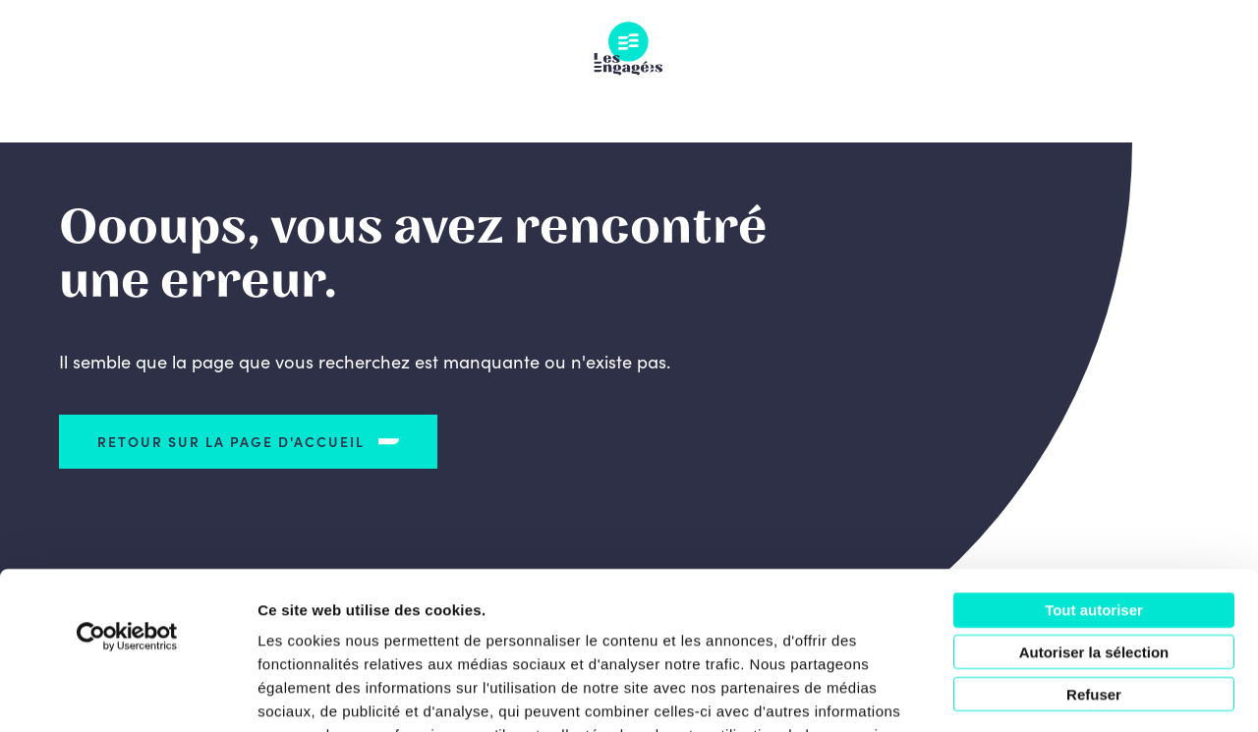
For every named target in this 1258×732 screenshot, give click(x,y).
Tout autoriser (1094, 488)
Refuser (1093, 573)
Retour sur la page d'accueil (232, 441)
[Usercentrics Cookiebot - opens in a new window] (127, 516)
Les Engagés (629, 49)
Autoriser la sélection (1094, 531)
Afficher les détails (1082, 693)
